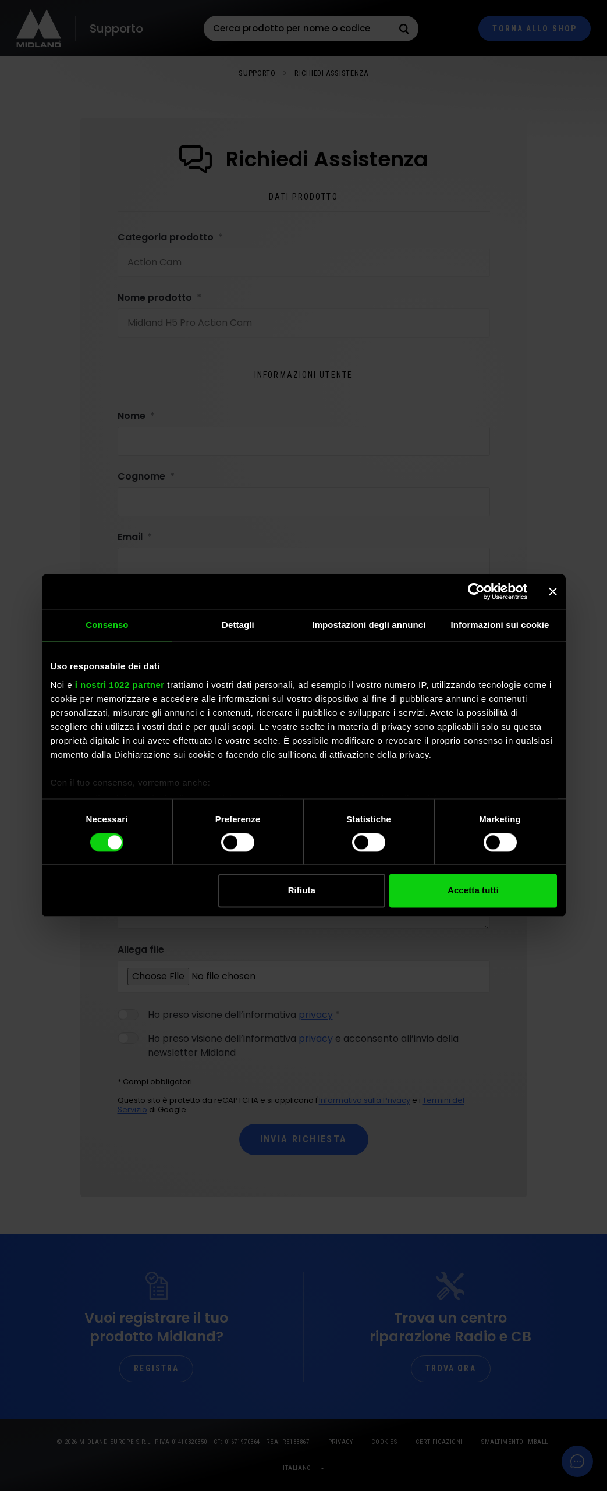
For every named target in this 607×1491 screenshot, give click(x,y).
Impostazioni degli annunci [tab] (368, 625)
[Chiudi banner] (553, 591)
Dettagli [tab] (238, 625)
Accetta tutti (473, 891)
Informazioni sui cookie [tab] (500, 625)
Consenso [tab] (107, 625)
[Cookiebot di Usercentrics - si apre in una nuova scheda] (476, 591)
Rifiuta (301, 891)
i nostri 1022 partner (120, 685)
